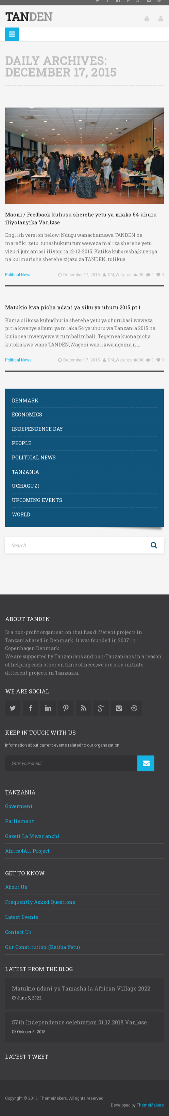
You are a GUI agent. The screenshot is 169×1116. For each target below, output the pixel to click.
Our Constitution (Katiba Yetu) (42, 941)
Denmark (25, 394)
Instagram (118, 702)
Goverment (19, 800)
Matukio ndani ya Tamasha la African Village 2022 (81, 982)
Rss (83, 702)
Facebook (30, 702)
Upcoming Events (37, 494)
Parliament (19, 815)
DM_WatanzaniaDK (125, 268)
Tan (28, 10)
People (21, 437)
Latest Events (21, 911)
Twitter (12, 702)
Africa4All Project (27, 845)
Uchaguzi (25, 480)
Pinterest (65, 702)
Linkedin (48, 702)
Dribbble (134, 702)
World (21, 508)
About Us (16, 881)
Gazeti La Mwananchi (32, 830)
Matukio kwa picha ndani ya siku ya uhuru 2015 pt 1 (73, 301)
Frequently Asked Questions (40, 896)
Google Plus (101, 702)
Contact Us (18, 926)
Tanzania (25, 466)
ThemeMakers (150, 1099)
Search (153, 539)
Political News (18, 268)
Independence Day (37, 423)
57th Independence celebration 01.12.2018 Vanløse (79, 1016)
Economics (27, 408)
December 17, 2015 (81, 268)
